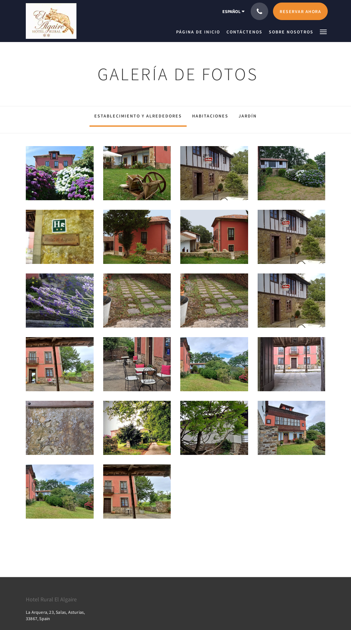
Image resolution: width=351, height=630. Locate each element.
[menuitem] (199, 32)
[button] (323, 31)
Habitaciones (210, 116)
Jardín (248, 116)
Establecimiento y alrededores (138, 116)
